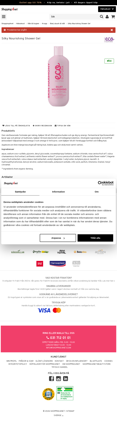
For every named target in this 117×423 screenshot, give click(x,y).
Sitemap (70, 411)
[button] (113, 17)
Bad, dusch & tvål (57, 23)
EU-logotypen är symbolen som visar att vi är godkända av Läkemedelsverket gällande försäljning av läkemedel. (58, 296)
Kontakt (59, 361)
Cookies (108, 361)
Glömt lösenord (44, 361)
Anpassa (58, 238)
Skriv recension (42, 126)
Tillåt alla (95, 238)
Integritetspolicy (18, 364)
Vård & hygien (33, 23)
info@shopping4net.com (58, 348)
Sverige (58, 415)
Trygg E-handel (59, 367)
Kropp (44, 23)
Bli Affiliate (96, 361)
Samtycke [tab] (20, 191)
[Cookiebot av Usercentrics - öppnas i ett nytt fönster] (100, 183)
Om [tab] (97, 191)
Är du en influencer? (76, 361)
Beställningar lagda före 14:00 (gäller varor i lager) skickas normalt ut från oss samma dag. (58, 287)
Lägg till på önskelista (16, 126)
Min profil (12, 361)
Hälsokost (20, 23)
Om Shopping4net (71, 364)
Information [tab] (58, 191)
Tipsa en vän (63, 126)
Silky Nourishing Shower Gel (79, 23)
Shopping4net (7, 23)
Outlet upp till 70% (30, 2)
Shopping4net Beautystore (97, 364)
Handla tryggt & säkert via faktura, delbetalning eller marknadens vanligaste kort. (58, 306)
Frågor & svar (26, 361)
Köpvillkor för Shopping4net (45, 364)
